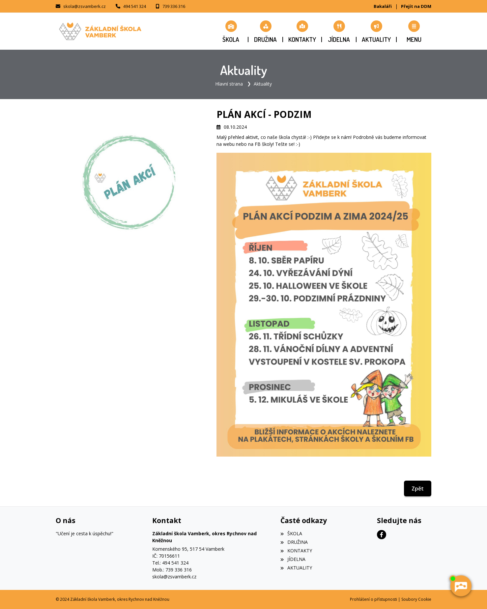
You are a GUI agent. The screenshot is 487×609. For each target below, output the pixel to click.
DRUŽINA (293, 542)
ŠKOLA (291, 533)
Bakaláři (383, 6)
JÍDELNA (292, 559)
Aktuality (263, 84)
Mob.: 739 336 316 (172, 570)
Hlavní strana (229, 84)
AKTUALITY (296, 568)
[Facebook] (381, 534)
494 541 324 (134, 6)
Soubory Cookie (416, 599)
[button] (414, 31)
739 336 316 (173, 6)
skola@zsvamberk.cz (84, 6)
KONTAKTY (296, 550)
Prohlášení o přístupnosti (373, 599)
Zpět (418, 488)
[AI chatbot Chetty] (460, 586)
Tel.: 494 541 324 (170, 563)
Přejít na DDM (416, 6)
